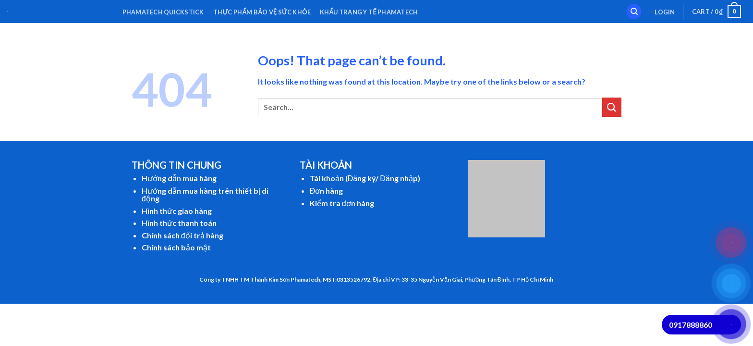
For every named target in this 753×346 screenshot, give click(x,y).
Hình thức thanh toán (179, 222)
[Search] (634, 12)
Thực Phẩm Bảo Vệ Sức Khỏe (262, 12)
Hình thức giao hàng (177, 210)
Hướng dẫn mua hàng (179, 178)
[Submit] (611, 107)
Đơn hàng (326, 190)
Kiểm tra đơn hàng (342, 203)
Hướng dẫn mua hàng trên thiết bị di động (205, 194)
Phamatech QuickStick (163, 12)
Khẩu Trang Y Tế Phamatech (369, 12)
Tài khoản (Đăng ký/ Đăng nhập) (365, 178)
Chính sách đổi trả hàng (182, 235)
